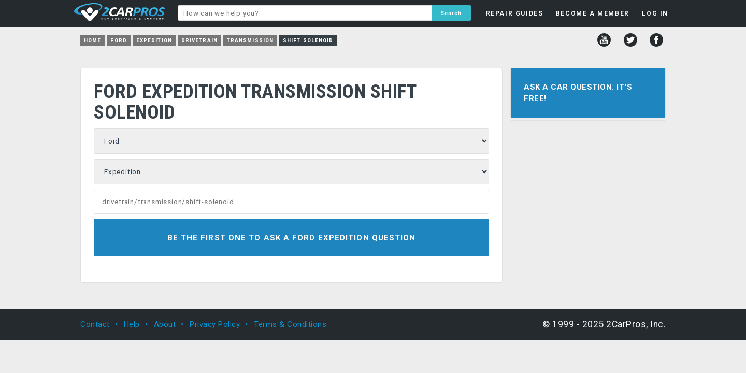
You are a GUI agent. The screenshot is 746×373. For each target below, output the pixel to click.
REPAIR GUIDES (514, 13)
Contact (95, 324)
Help (132, 324)
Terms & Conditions (290, 324)
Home (92, 40)
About (165, 324)
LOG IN (655, 13)
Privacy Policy (215, 324)
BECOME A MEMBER (592, 13)
